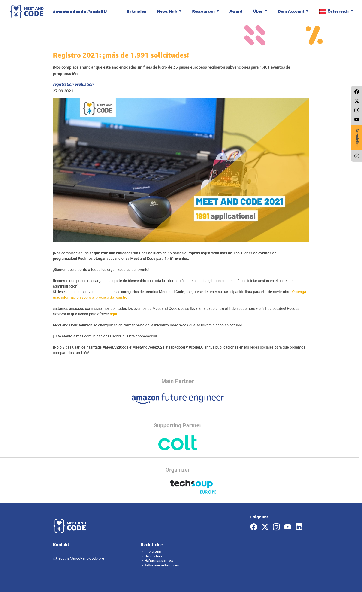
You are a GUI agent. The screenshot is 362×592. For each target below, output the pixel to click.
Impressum (151, 551)
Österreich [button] (334, 11)
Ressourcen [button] (204, 11)
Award (235, 11)
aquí (113, 314)
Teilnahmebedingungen (160, 565)
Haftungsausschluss (157, 560)
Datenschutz (152, 556)
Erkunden (136, 11)
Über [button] (258, 11)
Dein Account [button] (291, 11)
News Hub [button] (167, 11)
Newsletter (357, 138)
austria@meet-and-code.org (81, 558)
